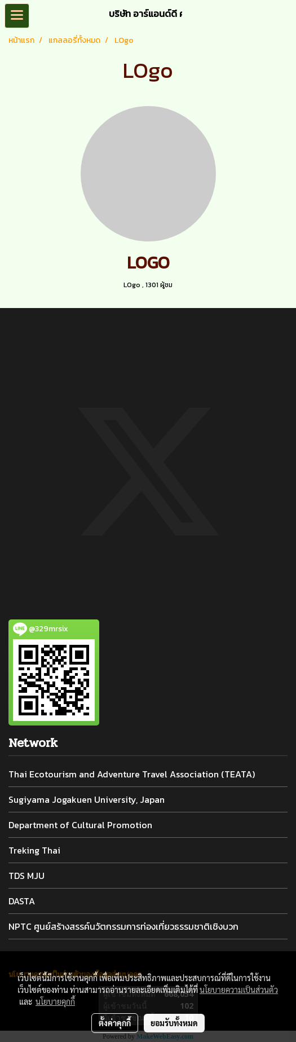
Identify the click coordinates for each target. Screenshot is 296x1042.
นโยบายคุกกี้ (55, 1001)
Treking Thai (34, 850)
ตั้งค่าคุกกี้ (115, 1023)
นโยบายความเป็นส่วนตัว (239, 989)
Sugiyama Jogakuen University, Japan (86, 799)
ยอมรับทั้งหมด (174, 1023)
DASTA (21, 901)
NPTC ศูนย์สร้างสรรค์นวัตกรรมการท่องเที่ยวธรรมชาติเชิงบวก (123, 926)
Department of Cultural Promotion (80, 825)
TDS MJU (26, 875)
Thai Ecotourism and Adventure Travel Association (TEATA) (131, 774)
